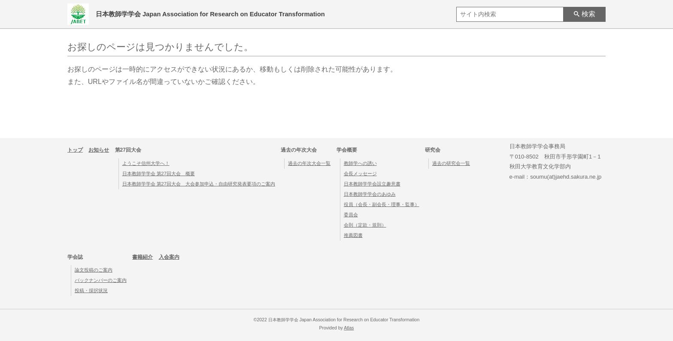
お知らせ (98, 150)
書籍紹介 (142, 257)
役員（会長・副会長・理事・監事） (381, 204)
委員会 (351, 214)
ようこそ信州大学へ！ (146, 163)
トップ (75, 150)
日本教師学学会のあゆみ (370, 194)
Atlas (349, 328)
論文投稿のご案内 (93, 269)
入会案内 (169, 257)
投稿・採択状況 (91, 290)
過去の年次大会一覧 (309, 163)
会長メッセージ (360, 173)
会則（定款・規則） (365, 224)
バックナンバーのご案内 (101, 280)
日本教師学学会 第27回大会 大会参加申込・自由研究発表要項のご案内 (198, 183)
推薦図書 (353, 235)
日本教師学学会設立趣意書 (372, 183)
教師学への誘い (360, 163)
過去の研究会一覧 (451, 163)
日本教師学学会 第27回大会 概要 (158, 173)
